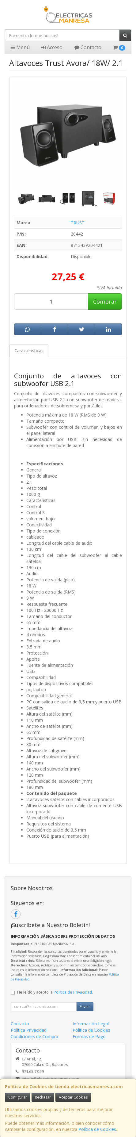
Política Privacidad (29, 1030)
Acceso (51, 47)
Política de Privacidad (73, 992)
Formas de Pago (89, 1036)
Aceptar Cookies (73, 1097)
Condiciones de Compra (34, 1036)
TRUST (78, 223)
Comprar (105, 301)
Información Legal (91, 1024)
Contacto (87, 47)
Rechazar (43, 1097)
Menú (20, 47)
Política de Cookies (97, 1129)
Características (28, 350)
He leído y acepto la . (55, 992)
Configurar (17, 1097)
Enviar (85, 1006)
